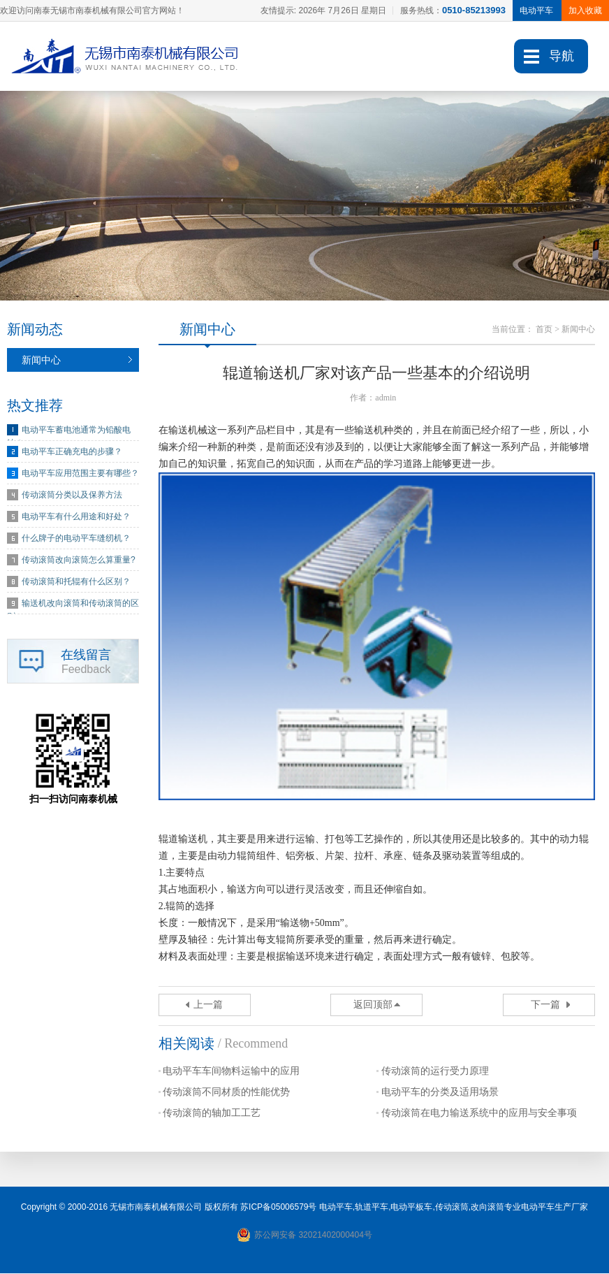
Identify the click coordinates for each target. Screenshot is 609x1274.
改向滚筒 (487, 1208)
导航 (561, 56)
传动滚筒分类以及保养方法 (72, 495)
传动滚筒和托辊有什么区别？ (76, 582)
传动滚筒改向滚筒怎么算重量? (78, 560)
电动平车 (336, 1208)
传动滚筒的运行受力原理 (435, 1071)
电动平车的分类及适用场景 (440, 1092)
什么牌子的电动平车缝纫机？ (76, 539)
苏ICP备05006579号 (278, 1208)
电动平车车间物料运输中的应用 (231, 1071)
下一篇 (545, 1005)
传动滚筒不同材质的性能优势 (226, 1092)
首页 (544, 330)
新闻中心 (41, 360)
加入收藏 (585, 10)
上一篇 (208, 1005)
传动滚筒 (452, 1208)
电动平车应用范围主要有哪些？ (80, 474)
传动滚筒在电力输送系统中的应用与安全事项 (479, 1113)
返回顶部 (372, 1005)
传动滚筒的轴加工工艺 (212, 1113)
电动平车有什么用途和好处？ (76, 517)
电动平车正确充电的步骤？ (72, 452)
